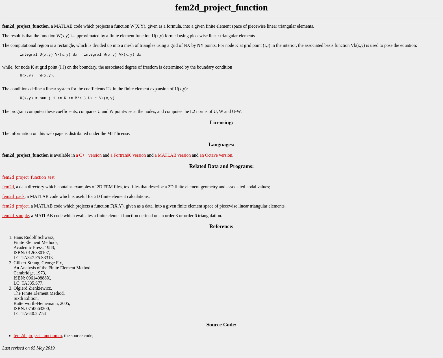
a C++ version (89, 160)
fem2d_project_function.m (38, 340)
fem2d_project (15, 211)
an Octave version (216, 160)
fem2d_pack (13, 201)
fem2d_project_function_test (28, 182)
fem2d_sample (15, 220)
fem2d (8, 191)
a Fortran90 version (128, 160)
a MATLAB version (173, 160)
